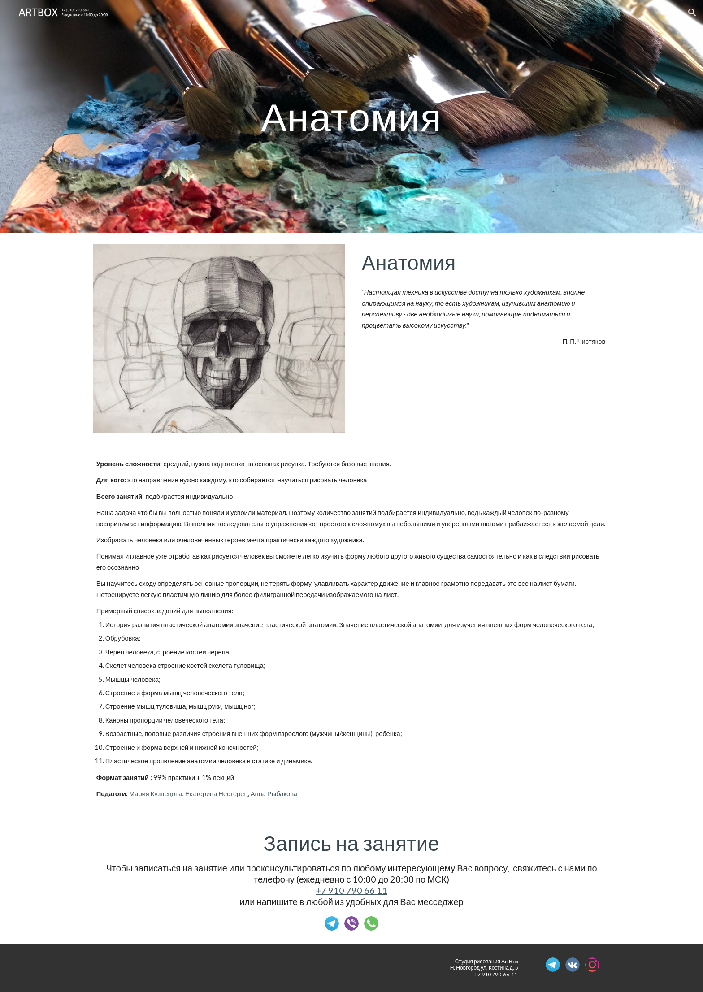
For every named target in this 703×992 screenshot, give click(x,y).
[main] (351, 116)
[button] (692, 12)
